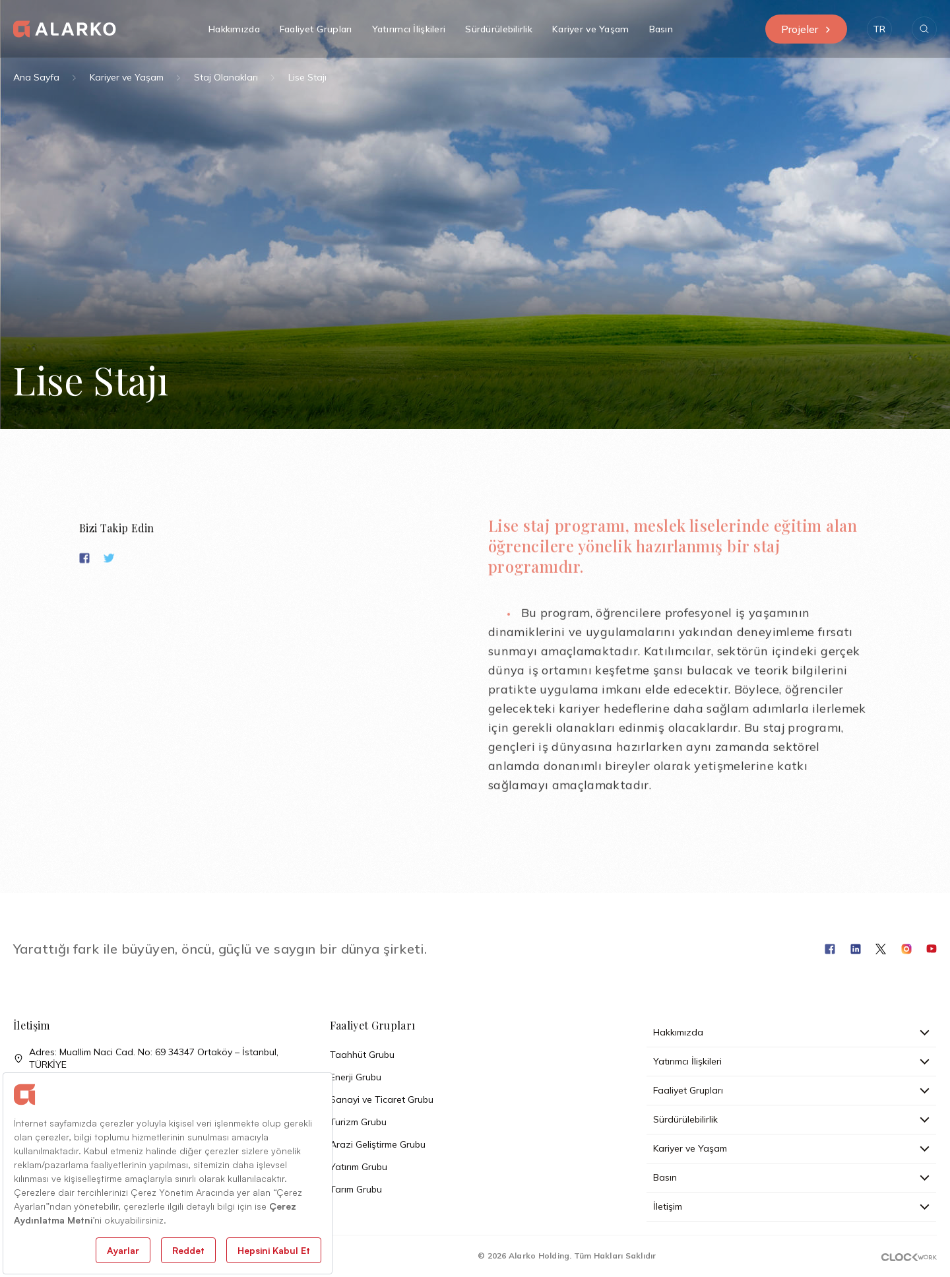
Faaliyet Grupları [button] (316, 29)
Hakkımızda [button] (234, 29)
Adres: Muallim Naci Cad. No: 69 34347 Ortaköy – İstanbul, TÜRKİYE (145, 1058)
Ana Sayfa (36, 77)
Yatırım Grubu (358, 1167)
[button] (879, 29)
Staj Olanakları (226, 77)
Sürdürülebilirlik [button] (498, 29)
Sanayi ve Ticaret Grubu (381, 1099)
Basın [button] (661, 29)
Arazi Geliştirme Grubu (378, 1144)
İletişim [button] (791, 1206)
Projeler (806, 29)
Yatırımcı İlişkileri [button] (409, 29)
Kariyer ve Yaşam (127, 77)
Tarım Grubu (356, 1189)
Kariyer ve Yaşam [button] (590, 29)
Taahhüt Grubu (362, 1055)
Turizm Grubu (358, 1122)
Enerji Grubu (355, 1077)
